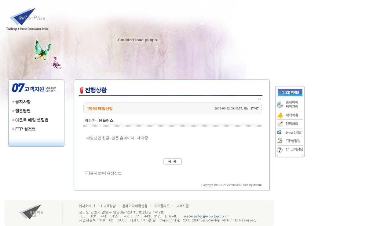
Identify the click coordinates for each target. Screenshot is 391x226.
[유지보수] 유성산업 (105, 173)
